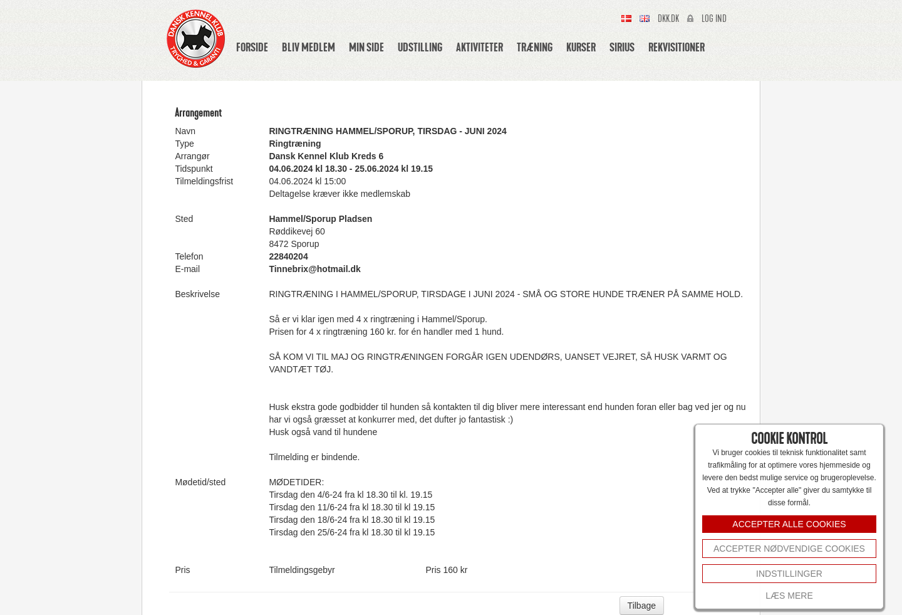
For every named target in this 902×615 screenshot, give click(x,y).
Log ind (714, 19)
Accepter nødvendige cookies (789, 549)
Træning (534, 47)
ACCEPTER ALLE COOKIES (789, 524)
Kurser (581, 47)
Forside (252, 47)
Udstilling (420, 47)
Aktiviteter (479, 47)
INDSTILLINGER (789, 574)
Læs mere (788, 596)
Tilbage (642, 606)
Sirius (622, 47)
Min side (366, 47)
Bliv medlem (308, 47)
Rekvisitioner (676, 47)
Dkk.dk (668, 19)
